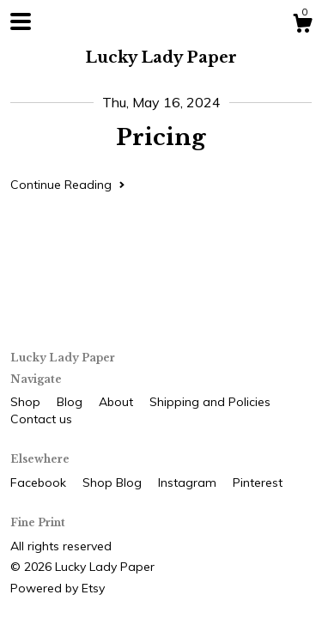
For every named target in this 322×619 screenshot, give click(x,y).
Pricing (161, 137)
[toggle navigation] (20, 21)
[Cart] (302, 26)
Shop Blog (113, 482)
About (118, 402)
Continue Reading (67, 184)
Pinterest (258, 482)
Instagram (189, 482)
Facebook (40, 482)
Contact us (41, 419)
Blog (71, 402)
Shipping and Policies (209, 402)
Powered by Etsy (57, 588)
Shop (27, 402)
